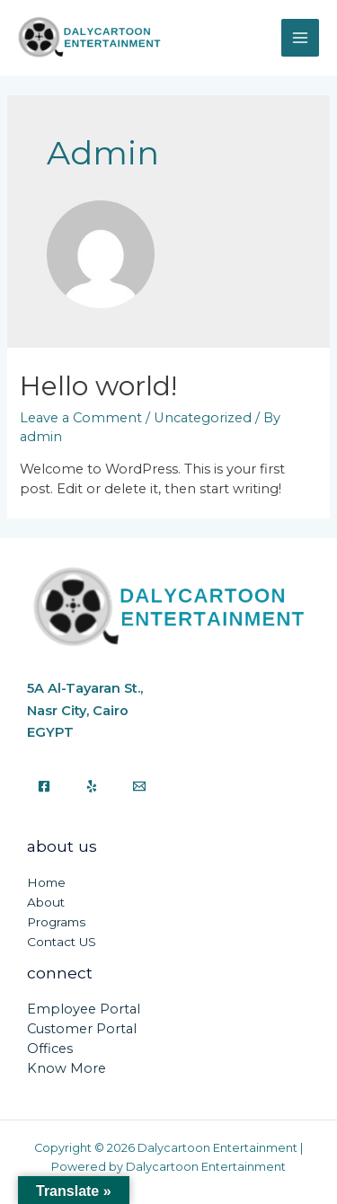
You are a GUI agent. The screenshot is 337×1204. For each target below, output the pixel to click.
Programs (56, 922)
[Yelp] (92, 786)
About (46, 902)
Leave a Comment (81, 418)
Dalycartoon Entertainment (27, 60)
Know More (66, 1068)
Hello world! (98, 386)
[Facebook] (44, 786)
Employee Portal (83, 1009)
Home (46, 882)
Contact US (61, 941)
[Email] (139, 786)
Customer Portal (82, 1029)
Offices (50, 1048)
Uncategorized (203, 418)
